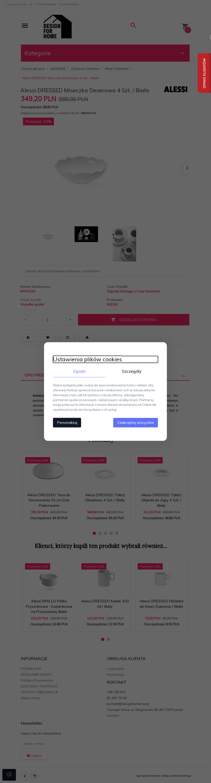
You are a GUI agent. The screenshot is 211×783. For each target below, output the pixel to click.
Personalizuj (66, 422)
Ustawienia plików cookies (86, 359)
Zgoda (78, 371)
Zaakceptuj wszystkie (137, 422)
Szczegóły (132, 371)
